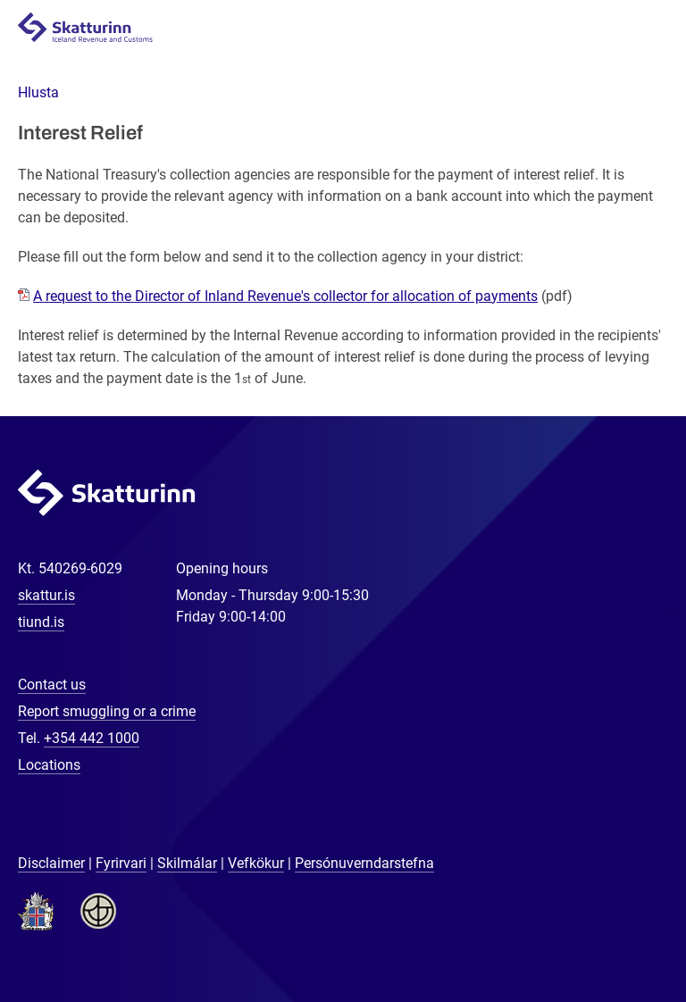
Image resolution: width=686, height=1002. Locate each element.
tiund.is (41, 622)
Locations (49, 764)
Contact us (52, 684)
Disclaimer (51, 863)
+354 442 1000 (91, 738)
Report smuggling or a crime (107, 711)
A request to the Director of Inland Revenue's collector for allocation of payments (285, 296)
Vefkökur (256, 863)
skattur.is (46, 595)
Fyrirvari (121, 863)
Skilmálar (187, 863)
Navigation (652, 28)
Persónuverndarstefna (364, 863)
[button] (38, 92)
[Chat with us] (614, 930)
